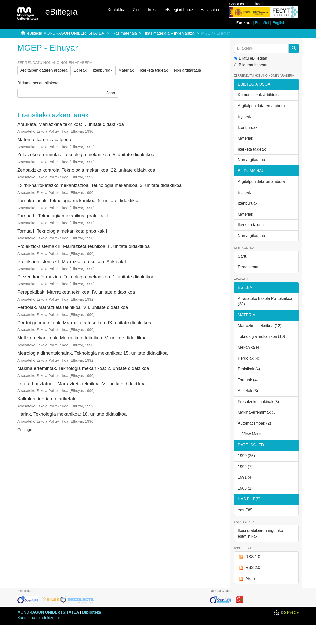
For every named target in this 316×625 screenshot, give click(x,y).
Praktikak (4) (249, 369)
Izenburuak (102, 70)
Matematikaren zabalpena (44, 139)
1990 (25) (246, 456)
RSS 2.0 (249, 567)
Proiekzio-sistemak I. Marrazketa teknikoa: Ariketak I (71, 261)
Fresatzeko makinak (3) (258, 402)
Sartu (242, 256)
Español (262, 23)
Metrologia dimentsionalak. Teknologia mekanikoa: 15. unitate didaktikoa (92, 353)
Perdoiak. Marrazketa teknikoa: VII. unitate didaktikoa (72, 307)
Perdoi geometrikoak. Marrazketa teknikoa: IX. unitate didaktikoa (84, 322)
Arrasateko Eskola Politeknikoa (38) (265, 301)
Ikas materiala (124, 33)
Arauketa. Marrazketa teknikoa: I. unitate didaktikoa (70, 124)
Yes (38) (245, 510)
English (278, 23)
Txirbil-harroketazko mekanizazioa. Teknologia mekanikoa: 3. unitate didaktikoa (99, 185)
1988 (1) (245, 488)
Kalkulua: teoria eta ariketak (46, 398)
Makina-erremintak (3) (257, 412)
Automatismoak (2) (254, 423)
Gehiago (24, 430)
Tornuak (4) (248, 380)
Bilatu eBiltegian (250, 58)
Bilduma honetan (251, 65)
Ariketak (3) (248, 391)
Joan (110, 93)
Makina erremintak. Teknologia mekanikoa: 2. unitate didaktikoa (83, 368)
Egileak (80, 70)
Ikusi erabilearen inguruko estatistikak (260, 533)
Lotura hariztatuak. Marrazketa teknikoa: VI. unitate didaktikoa (81, 383)
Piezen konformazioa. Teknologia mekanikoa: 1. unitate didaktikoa (85, 276)
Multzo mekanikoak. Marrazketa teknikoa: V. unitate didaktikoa (82, 337)
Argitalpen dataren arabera (43, 70)
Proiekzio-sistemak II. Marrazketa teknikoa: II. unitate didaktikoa (83, 246)
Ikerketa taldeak (154, 70)
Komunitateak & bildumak (260, 95)
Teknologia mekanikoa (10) (261, 336)
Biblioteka (91, 612)
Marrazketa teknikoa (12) (260, 326)
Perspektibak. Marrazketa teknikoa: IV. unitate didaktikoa (76, 292)
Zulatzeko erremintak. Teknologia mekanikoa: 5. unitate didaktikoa (85, 154)
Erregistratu (248, 267)
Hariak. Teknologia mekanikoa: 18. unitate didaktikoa (72, 414)
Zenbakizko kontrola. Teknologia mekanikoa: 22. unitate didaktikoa (86, 169)
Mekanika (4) (249, 347)
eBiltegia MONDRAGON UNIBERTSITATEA (65, 33)
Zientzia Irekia (145, 10)
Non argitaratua (187, 70)
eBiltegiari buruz (179, 10)
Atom (246, 578)
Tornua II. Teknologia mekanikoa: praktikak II (63, 215)
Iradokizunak (49, 618)
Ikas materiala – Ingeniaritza (169, 33)
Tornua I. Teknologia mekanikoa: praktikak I (62, 231)
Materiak (126, 70)
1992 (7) (245, 467)
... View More (249, 434)
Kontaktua (116, 10)
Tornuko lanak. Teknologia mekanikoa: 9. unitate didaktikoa (78, 200)
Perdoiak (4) (248, 358)
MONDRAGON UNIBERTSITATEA (48, 612)
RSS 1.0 (249, 557)
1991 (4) (245, 477)
